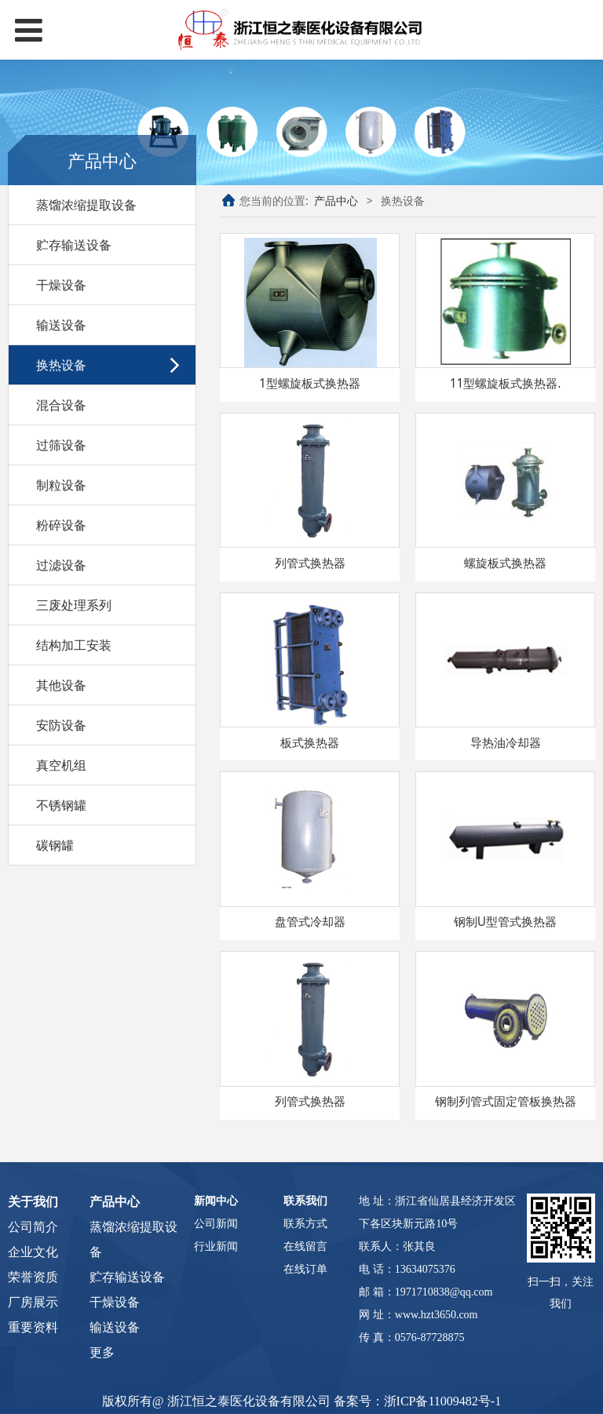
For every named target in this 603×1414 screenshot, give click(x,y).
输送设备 (61, 324)
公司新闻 (216, 1224)
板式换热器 (309, 742)
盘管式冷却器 (310, 921)
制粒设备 (61, 485)
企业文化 (33, 1252)
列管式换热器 (310, 563)
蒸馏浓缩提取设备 (86, 204)
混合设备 (61, 405)
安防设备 (61, 725)
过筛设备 (61, 445)
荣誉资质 (33, 1277)
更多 (102, 1352)
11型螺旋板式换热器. (505, 383)
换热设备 (61, 365)
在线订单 (305, 1269)
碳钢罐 (55, 845)
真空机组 (61, 765)
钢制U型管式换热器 (505, 921)
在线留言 (305, 1246)
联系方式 (305, 1224)
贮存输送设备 (73, 244)
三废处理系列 (73, 605)
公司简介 (33, 1227)
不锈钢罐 (61, 805)
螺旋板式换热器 (505, 563)
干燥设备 (61, 284)
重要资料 (33, 1327)
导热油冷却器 (505, 742)
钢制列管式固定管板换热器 (505, 1101)
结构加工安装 (73, 645)
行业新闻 (216, 1246)
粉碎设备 (61, 525)
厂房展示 (33, 1302)
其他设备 (61, 685)
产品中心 (336, 200)
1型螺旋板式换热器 (309, 383)
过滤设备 (61, 565)
